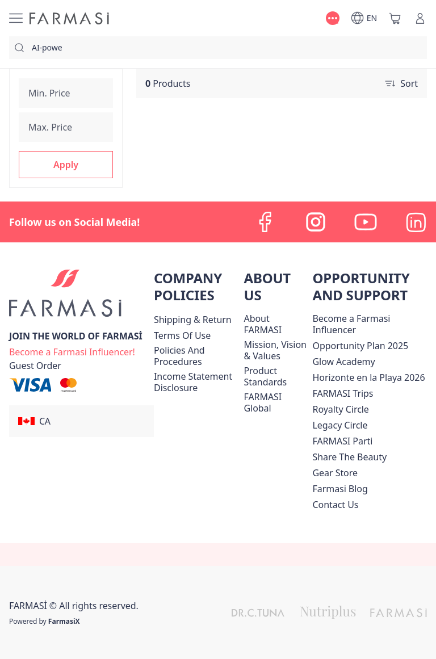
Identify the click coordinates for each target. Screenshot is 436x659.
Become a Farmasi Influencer (351, 324)
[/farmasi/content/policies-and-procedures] (196, 356)
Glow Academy (343, 361)
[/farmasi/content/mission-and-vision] (276, 350)
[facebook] (265, 222)
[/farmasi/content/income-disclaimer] (196, 382)
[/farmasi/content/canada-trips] (342, 393)
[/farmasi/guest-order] (35, 365)
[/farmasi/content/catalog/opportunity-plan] (360, 345)
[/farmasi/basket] (395, 18)
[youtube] (365, 222)
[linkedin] (415, 222)
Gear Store (334, 472)
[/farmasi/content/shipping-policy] (193, 319)
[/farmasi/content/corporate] (276, 402)
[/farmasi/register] (72, 351)
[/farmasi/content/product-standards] (276, 376)
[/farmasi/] (69, 18)
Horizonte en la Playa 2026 (368, 377)
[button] (66, 164)
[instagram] (315, 222)
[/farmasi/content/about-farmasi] (276, 324)
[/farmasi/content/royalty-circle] (340, 409)
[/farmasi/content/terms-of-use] (182, 335)
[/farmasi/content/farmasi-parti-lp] (342, 441)
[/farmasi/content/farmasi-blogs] (339, 488)
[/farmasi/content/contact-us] (335, 504)
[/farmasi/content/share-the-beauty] (349, 457)
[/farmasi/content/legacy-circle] (339, 425)
